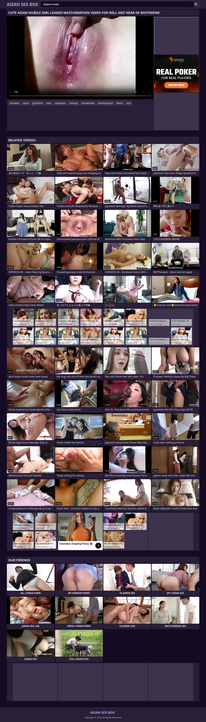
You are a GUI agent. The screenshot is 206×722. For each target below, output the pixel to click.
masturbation (105, 103)
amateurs (60, 103)
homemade (87, 103)
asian (26, 103)
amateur (14, 103)
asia (128, 103)
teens (120, 103)
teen (48, 103)
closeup (73, 103)
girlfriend (37, 103)
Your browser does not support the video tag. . (80, 57)
